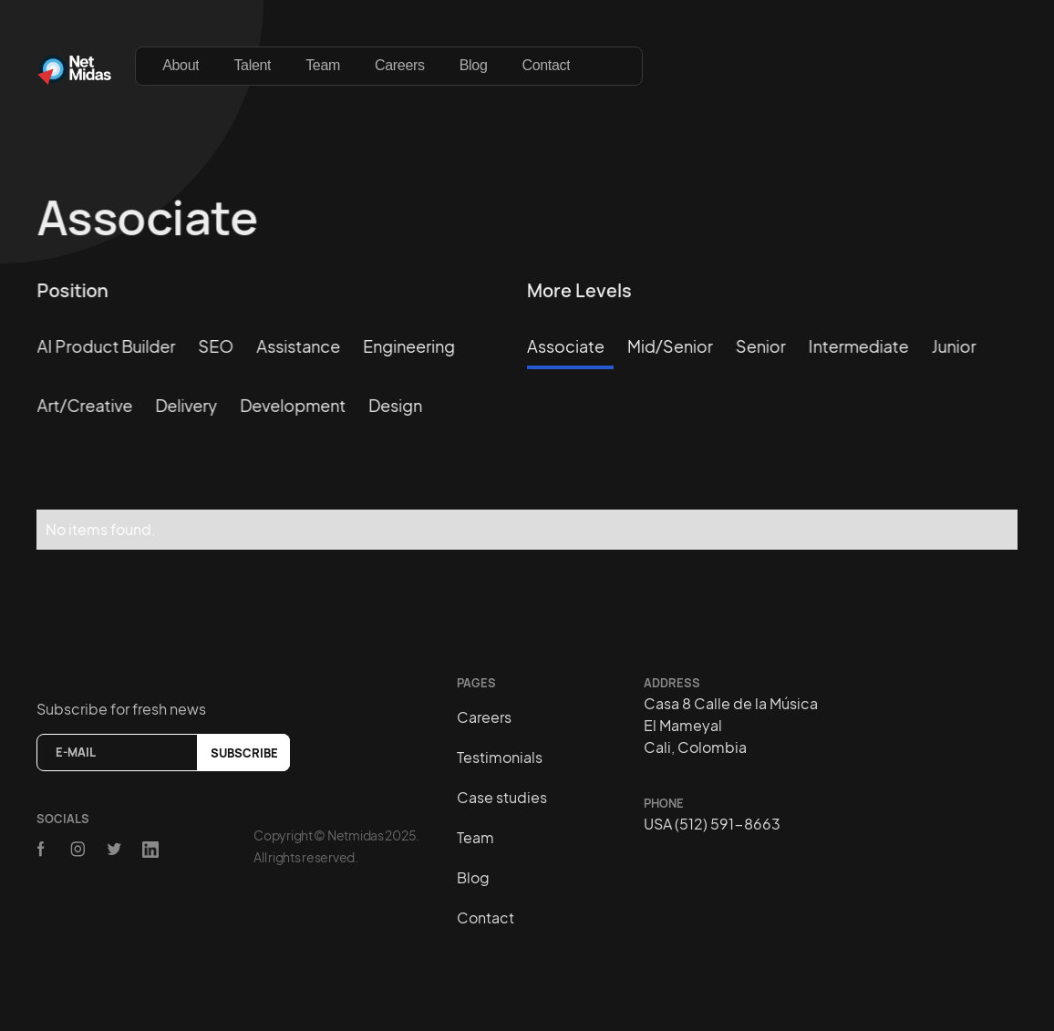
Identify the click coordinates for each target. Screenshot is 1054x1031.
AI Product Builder (106, 345)
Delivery (186, 404)
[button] (614, 56)
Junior (954, 345)
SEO (215, 345)
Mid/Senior (670, 345)
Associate (565, 345)
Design (395, 404)
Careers (400, 65)
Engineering (409, 345)
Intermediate (859, 345)
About (180, 65)
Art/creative (85, 404)
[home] (74, 65)
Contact (546, 65)
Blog (474, 65)
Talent (252, 65)
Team (322, 65)
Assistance (298, 345)
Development (293, 404)
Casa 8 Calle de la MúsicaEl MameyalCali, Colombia (731, 725)
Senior (761, 345)
